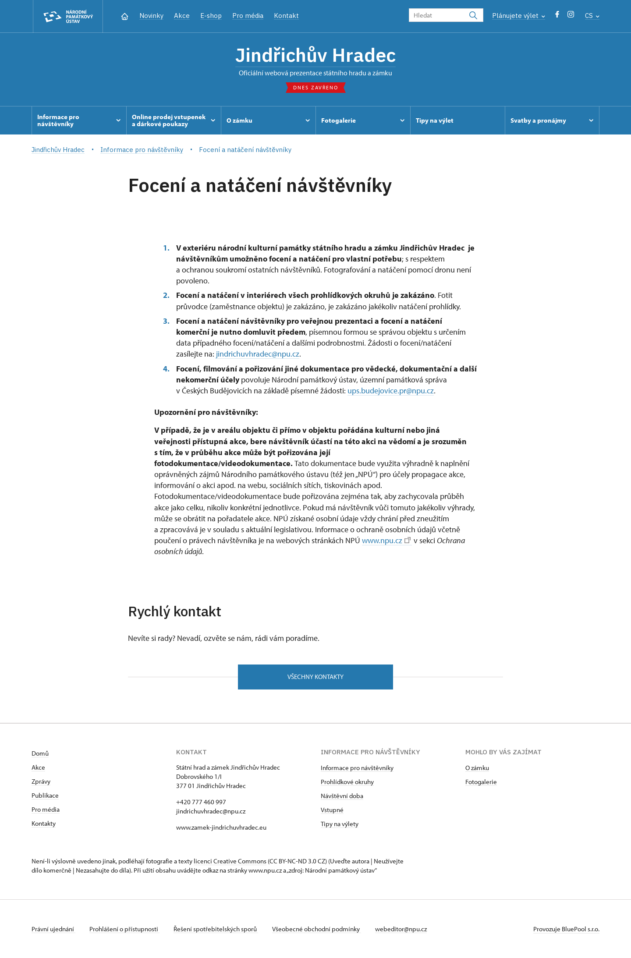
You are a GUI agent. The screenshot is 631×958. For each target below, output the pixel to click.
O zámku (477, 768)
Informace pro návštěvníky (357, 768)
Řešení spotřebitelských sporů (216, 929)
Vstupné (332, 810)
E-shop (211, 15)
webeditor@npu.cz (401, 929)
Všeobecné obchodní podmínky (316, 929)
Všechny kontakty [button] (315, 676)
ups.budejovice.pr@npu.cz (390, 390)
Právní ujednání (53, 929)
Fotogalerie (481, 782)
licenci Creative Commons (230, 861)
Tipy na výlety (339, 824)
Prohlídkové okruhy (347, 782)
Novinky (151, 15)
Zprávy (41, 781)
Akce (182, 15)
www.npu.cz (386, 540)
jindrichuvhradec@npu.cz (257, 354)
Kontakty (44, 823)
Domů (40, 753)
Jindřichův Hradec (315, 54)
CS (592, 15)
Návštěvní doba (342, 796)
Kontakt (286, 15)
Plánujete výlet (518, 15)
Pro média (247, 15)
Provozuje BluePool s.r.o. (566, 929)
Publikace (45, 795)
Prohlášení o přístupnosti (124, 929)
